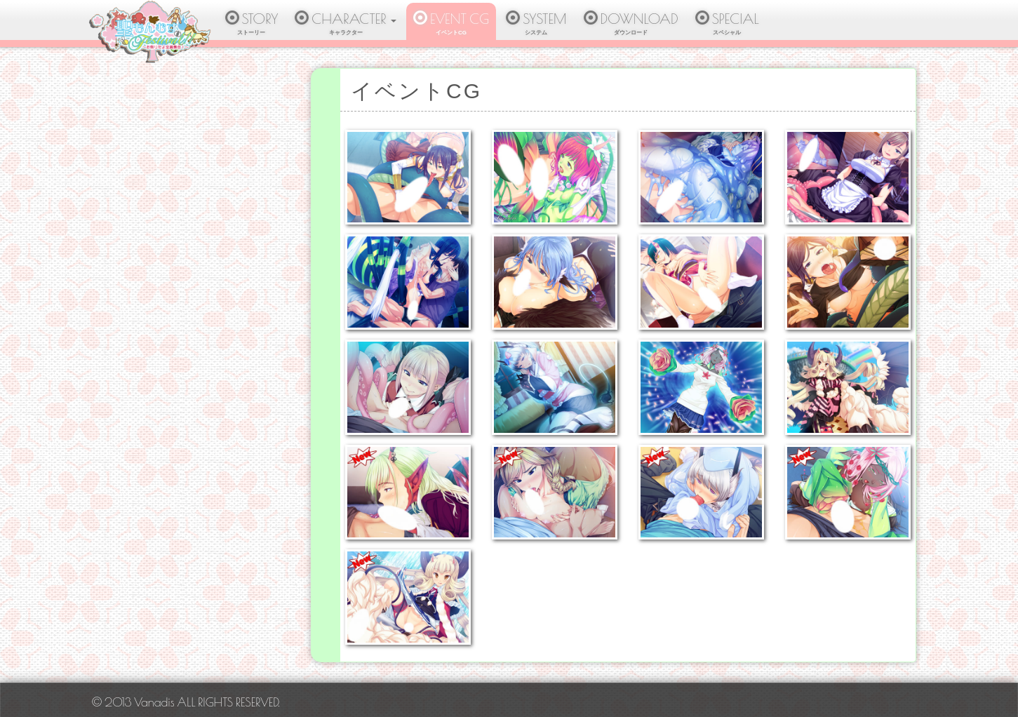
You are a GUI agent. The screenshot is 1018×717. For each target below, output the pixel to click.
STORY (252, 25)
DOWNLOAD (631, 25)
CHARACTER (345, 25)
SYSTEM (536, 25)
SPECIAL (727, 25)
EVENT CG (451, 25)
